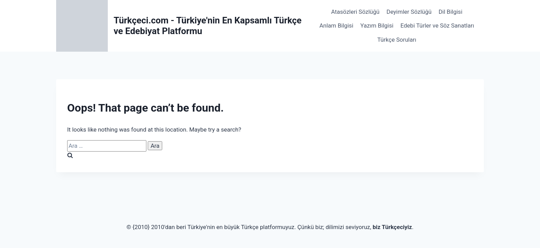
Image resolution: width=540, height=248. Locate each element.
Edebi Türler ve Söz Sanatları (437, 25)
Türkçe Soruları (396, 39)
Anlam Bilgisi (336, 25)
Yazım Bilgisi (376, 25)
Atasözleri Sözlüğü (355, 11)
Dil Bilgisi (450, 11)
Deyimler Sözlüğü (409, 11)
